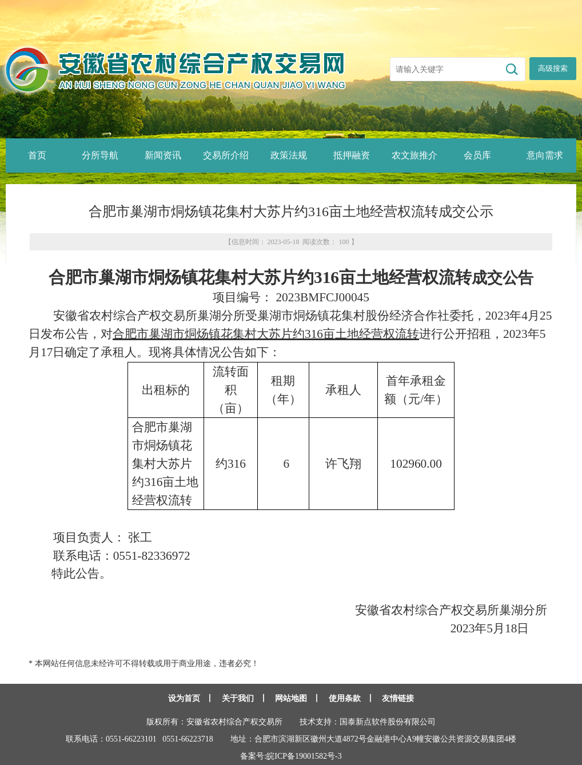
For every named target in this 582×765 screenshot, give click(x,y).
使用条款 (345, 698)
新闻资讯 (163, 155)
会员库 (477, 155)
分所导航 (100, 155)
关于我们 (238, 698)
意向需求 (545, 155)
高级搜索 (553, 68)
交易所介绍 (226, 155)
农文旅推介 (414, 155)
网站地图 (291, 698)
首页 (37, 155)
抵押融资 (351, 155)
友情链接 (398, 698)
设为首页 (184, 698)
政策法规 (288, 155)
